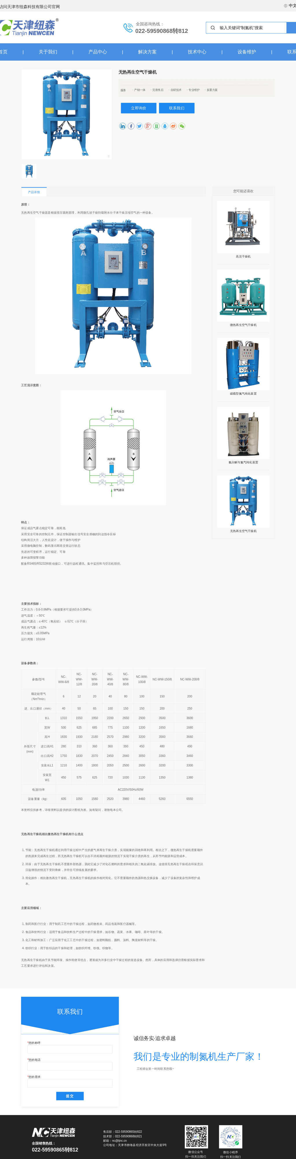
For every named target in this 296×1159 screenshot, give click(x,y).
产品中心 (97, 51)
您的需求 (34, 1077)
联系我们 (176, 108)
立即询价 (138, 108)
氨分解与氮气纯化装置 (243, 462)
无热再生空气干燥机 (243, 530)
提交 (70, 1096)
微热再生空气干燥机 (243, 325)
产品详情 (34, 192)
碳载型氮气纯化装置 (243, 393)
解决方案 (147, 51)
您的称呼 (34, 1042)
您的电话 (34, 1059)
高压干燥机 (243, 256)
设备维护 (247, 51)
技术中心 (197, 51)
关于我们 (48, 51)
